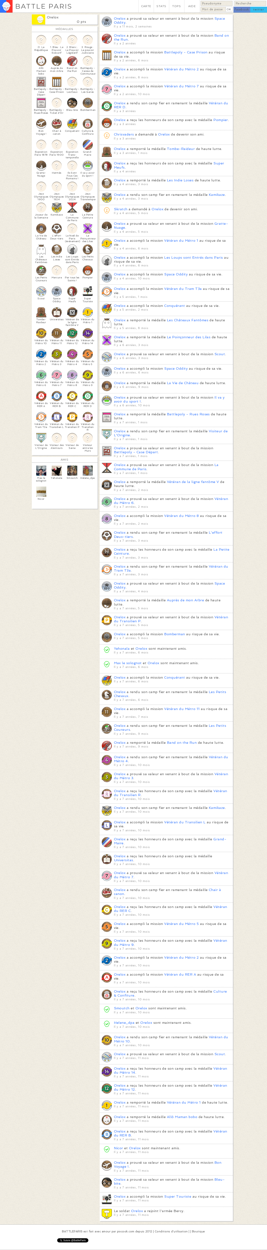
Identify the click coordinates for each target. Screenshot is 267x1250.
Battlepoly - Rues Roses (188, 414)
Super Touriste (177, 1196)
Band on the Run (182, 743)
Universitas (123, 860)
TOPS (176, 6)
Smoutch (122, 1008)
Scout (219, 354)
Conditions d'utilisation (171, 1231)
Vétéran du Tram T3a (183, 289)
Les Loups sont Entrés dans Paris (193, 258)
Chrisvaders (124, 134)
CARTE (146, 6)
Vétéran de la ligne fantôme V (193, 482)
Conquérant (174, 306)
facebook (242, 9)
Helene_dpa (124, 1023)
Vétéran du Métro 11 (182, 709)
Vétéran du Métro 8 (181, 516)
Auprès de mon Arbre (185, 600)
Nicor (118, 1148)
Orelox (53, 17)
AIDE (192, 6)
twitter (258, 9)
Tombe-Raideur (181, 149)
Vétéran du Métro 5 (181, 924)
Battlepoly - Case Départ (136, 452)
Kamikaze (217, 195)
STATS (161, 6)
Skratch (121, 209)
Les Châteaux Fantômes (187, 320)
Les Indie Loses (180, 180)
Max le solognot (128, 663)
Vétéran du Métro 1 (181, 241)
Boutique (198, 1231)
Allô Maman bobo (182, 1117)
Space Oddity (176, 274)
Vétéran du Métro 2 (181, 69)
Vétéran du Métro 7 (181, 86)
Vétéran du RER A (180, 974)
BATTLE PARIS (43, 6)
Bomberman (174, 634)
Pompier (220, 120)
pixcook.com (125, 1231)
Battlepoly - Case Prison (186, 52)
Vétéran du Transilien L (184, 822)
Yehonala (122, 649)
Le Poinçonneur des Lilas (189, 337)
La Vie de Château (183, 383)
